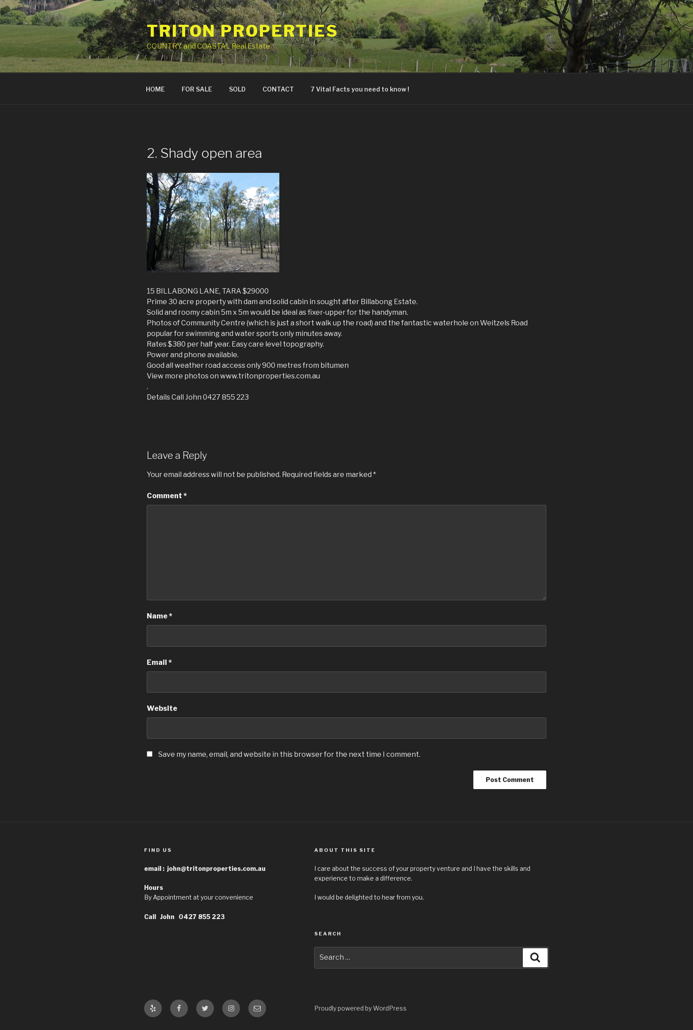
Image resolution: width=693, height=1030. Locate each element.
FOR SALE (197, 89)
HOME (155, 89)
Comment (167, 496)
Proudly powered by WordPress (360, 1008)
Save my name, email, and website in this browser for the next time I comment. (289, 754)
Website (162, 708)
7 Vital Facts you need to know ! (360, 89)
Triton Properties (243, 31)
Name (159, 616)
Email (159, 662)
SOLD (237, 89)
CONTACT (278, 89)
